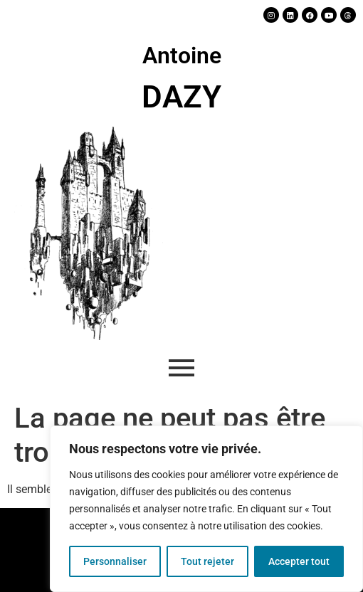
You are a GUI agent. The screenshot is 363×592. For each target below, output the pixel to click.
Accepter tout (299, 561)
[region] (206, 509)
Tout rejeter (207, 561)
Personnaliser (115, 561)
